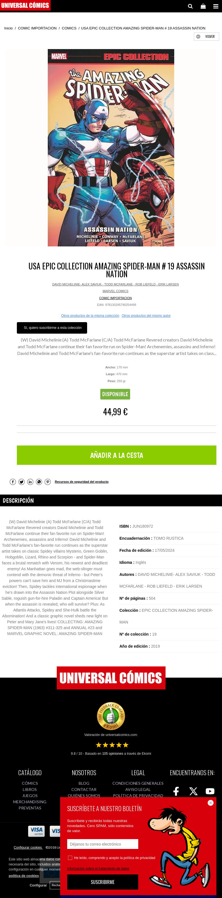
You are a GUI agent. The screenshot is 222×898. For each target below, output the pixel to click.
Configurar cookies (28, 847)
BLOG (84, 783)
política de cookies (24, 876)
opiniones (112, 754)
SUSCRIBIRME (102, 882)
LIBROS (30, 789)
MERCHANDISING (29, 801)
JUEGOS (30, 795)
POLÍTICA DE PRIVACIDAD (138, 795)
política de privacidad (139, 858)
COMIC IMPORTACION (115, 298)
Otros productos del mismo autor (146, 316)
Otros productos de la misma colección (90, 316)
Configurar (38, 885)
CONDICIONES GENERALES (138, 783)
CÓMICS (30, 783)
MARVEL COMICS (115, 291)
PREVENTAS (30, 807)
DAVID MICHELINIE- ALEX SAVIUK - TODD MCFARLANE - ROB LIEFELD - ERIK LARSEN (115, 284)
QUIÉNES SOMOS (84, 795)
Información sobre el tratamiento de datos (98, 869)
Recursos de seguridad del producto (81, 481)
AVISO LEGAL (138, 789)
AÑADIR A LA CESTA (116, 455)
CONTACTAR (83, 789)
